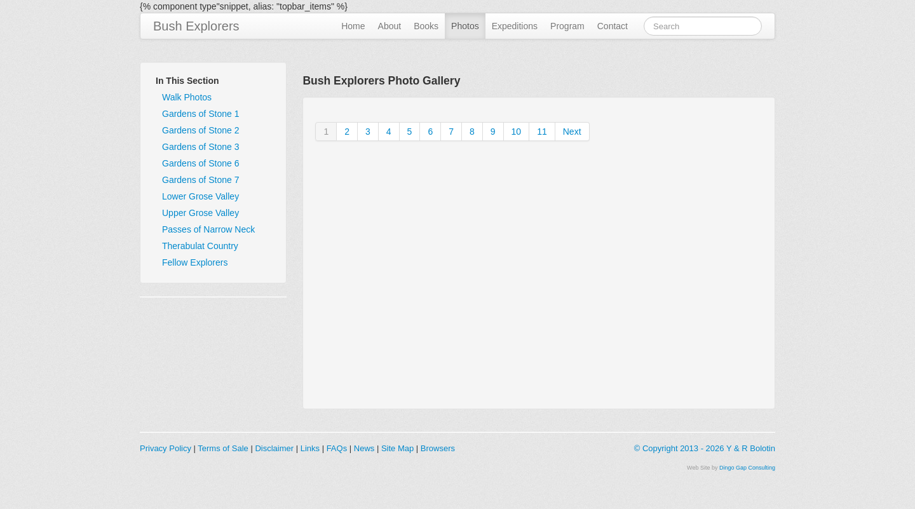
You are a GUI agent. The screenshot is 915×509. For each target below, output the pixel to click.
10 (517, 131)
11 (542, 131)
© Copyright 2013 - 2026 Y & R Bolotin (704, 448)
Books (426, 26)
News (364, 448)
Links (310, 448)
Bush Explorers (196, 26)
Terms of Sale (223, 448)
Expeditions (515, 26)
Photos (465, 26)
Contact (612, 26)
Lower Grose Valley (200, 196)
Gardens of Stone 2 (200, 130)
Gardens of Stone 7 (200, 180)
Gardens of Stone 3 (200, 147)
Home (353, 26)
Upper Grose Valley (200, 213)
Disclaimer (274, 448)
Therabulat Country (200, 246)
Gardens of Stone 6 (200, 163)
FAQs (337, 448)
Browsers (438, 448)
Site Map (397, 448)
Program (567, 26)
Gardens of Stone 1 (200, 114)
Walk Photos (187, 97)
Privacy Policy (165, 448)
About (390, 26)
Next (572, 131)
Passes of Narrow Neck (208, 229)
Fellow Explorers (194, 262)
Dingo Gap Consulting (747, 468)
